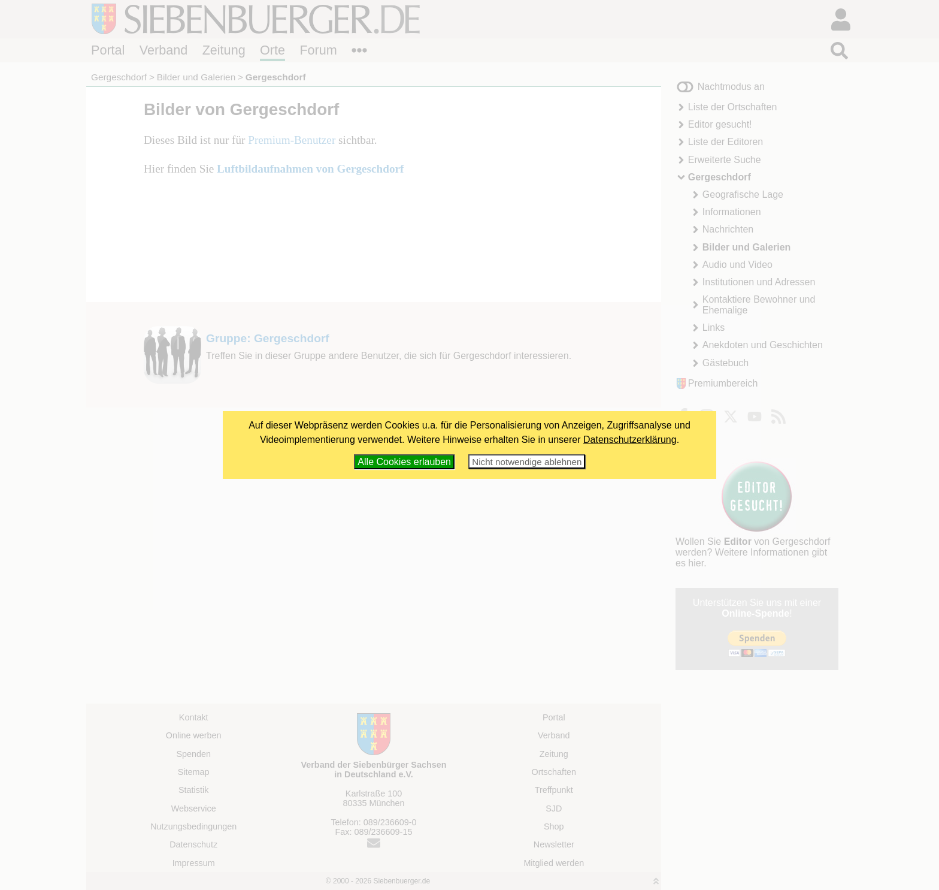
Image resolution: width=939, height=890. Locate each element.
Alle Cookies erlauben (404, 462)
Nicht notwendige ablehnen (526, 462)
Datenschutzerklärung (630, 440)
